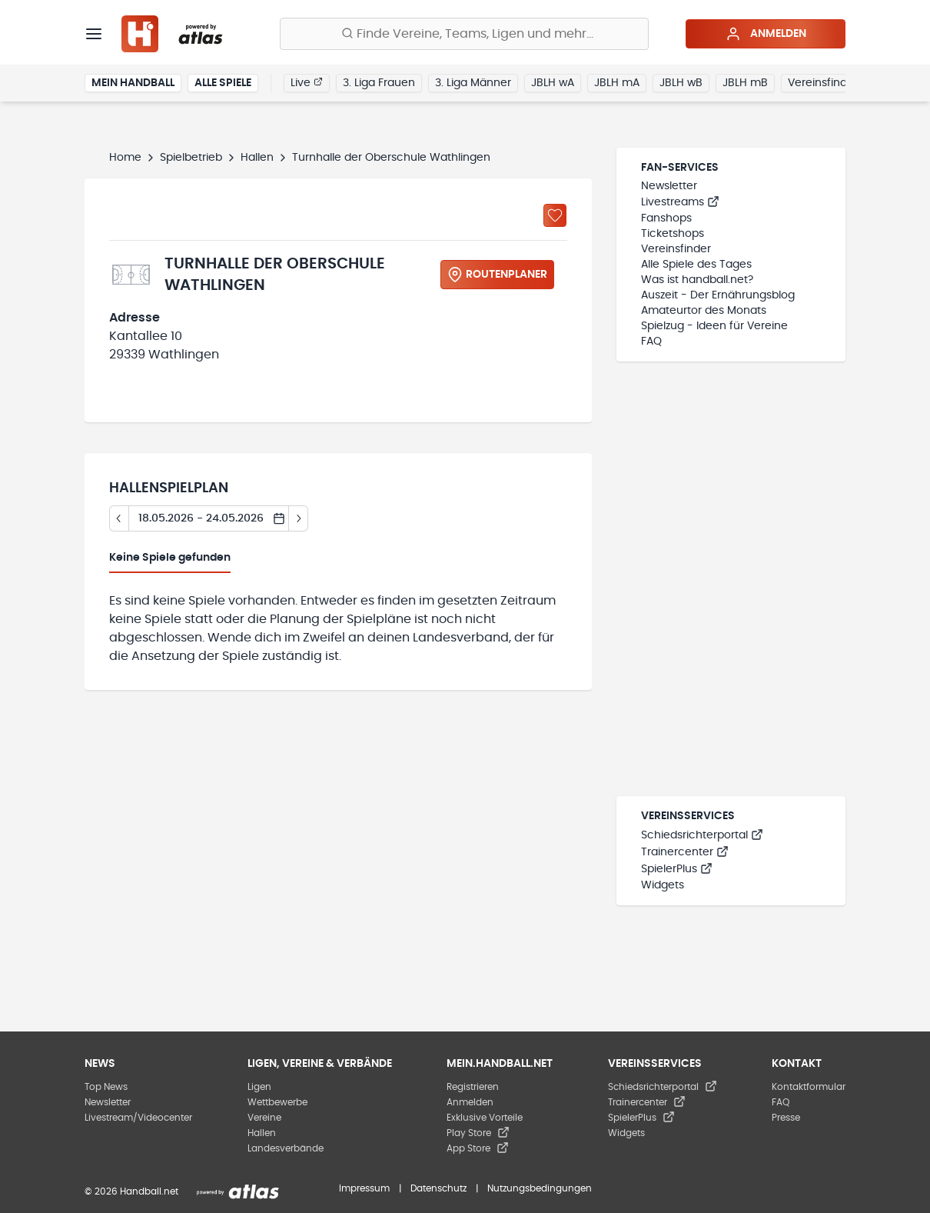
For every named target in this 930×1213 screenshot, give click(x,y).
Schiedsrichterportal (702, 835)
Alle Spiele (222, 83)
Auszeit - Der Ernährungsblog (718, 295)
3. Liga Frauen (379, 83)
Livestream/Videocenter (138, 1117)
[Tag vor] (298, 518)
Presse (786, 1117)
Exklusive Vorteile (485, 1117)
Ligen (259, 1086)
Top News (106, 1086)
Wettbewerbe (277, 1102)
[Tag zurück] (118, 518)
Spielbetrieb (191, 157)
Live (307, 82)
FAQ (651, 341)
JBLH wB (680, 83)
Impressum (364, 1188)
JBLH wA (552, 83)
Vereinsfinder (823, 83)
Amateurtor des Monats (703, 310)
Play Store (478, 1133)
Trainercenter (685, 852)
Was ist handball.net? (697, 280)
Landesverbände (285, 1148)
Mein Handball (132, 83)
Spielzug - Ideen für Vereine (714, 326)
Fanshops (666, 218)
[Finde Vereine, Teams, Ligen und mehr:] (464, 34)
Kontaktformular (808, 1086)
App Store (478, 1148)
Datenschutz (438, 1188)
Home (125, 157)
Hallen (257, 157)
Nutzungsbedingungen (539, 1188)
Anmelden (766, 34)
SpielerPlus (676, 869)
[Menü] (93, 33)
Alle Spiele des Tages (696, 264)
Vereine (264, 1117)
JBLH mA (616, 83)
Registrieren (473, 1086)
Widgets (662, 885)
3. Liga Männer (473, 83)
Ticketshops (672, 233)
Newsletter (669, 186)
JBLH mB (745, 83)
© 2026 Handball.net (131, 1191)
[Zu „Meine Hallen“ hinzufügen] (554, 215)
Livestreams (680, 202)
